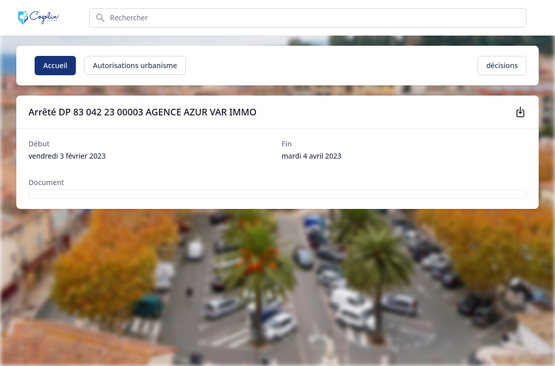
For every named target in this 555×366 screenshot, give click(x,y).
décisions (502, 65)
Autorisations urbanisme (135, 65)
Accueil (55, 65)
